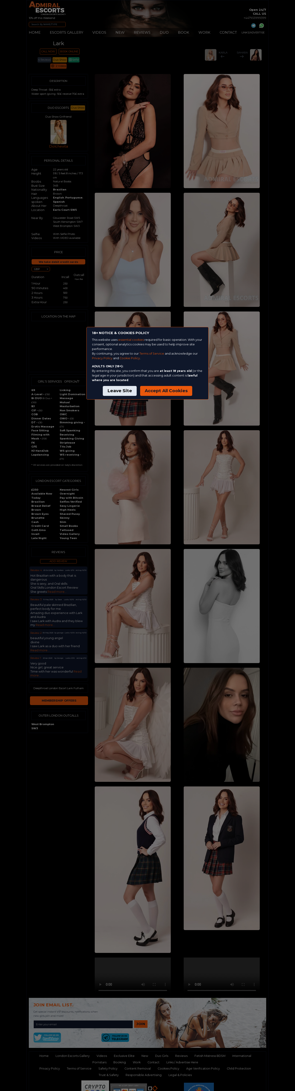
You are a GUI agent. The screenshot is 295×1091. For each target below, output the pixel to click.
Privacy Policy (102, 358)
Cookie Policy (130, 358)
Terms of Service (151, 353)
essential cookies (131, 339)
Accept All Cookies (166, 390)
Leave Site (119, 390)
